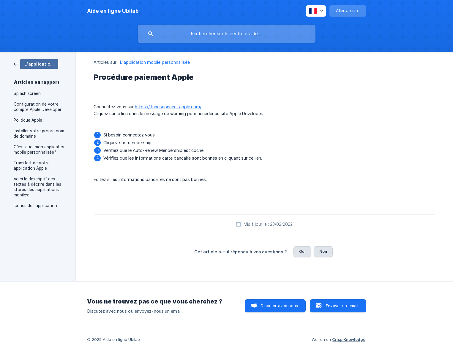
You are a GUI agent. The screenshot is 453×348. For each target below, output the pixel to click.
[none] (113, 11)
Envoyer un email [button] (342, 305)
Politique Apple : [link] (29, 120)
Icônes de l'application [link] (35, 205)
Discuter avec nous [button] (279, 305)
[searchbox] (226, 34)
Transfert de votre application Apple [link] (32, 166)
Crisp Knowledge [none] (348, 339)
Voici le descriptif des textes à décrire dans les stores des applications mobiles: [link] (37, 187)
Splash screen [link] (27, 93)
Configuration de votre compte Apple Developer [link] (37, 107)
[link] (36, 63)
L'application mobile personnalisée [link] (155, 62)
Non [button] (323, 251)
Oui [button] (302, 251)
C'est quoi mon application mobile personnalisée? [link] (40, 149)
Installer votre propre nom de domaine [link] (39, 133)
